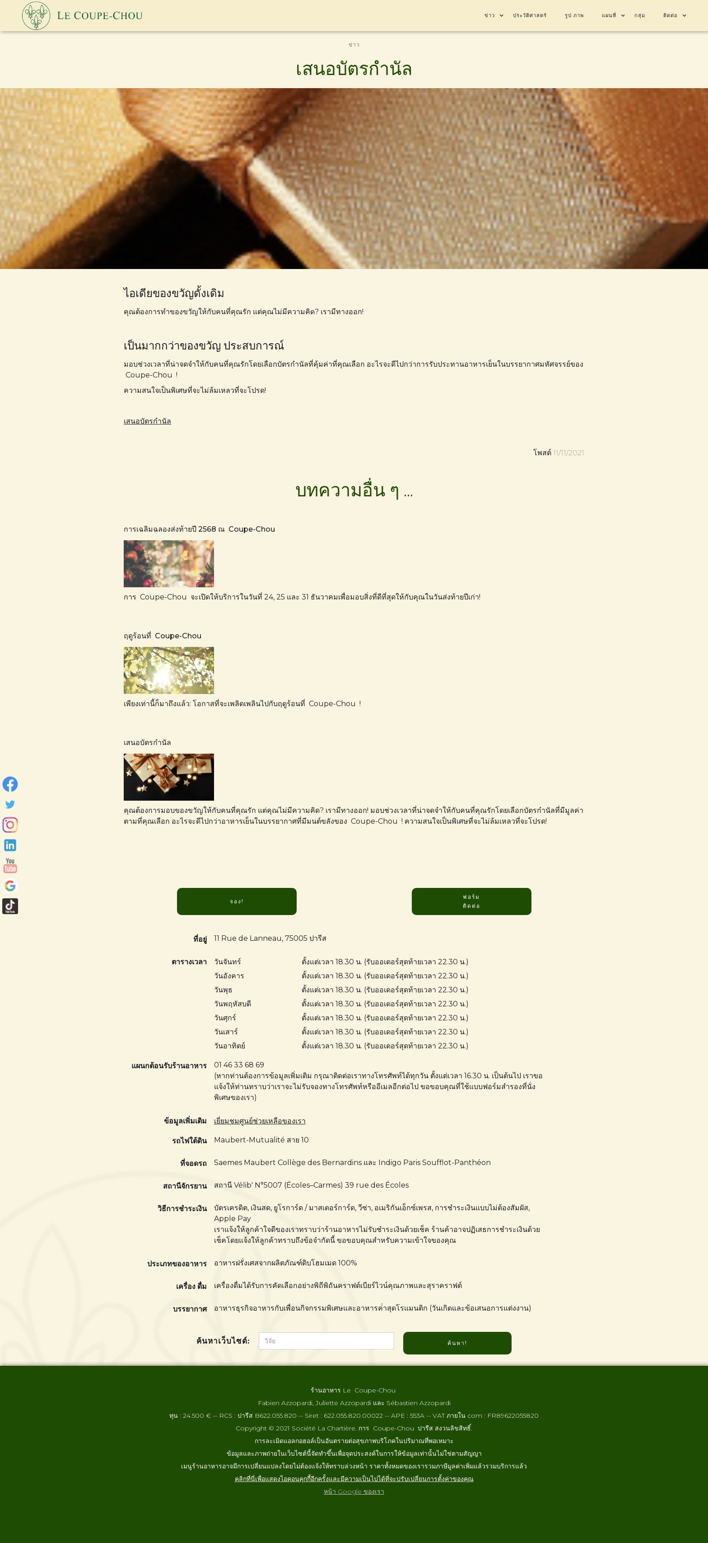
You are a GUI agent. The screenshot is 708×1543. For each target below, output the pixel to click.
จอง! (237, 901)
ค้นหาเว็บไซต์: (223, 1340)
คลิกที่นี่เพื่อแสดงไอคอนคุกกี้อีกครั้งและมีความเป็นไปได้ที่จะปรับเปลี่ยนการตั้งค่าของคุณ (354, 1479)
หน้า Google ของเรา (354, 1491)
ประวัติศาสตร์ (530, 15)
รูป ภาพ (574, 15)
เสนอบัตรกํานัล (147, 421)
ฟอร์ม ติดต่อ (471, 901)
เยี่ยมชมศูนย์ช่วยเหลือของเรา (260, 1121)
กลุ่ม (639, 15)
